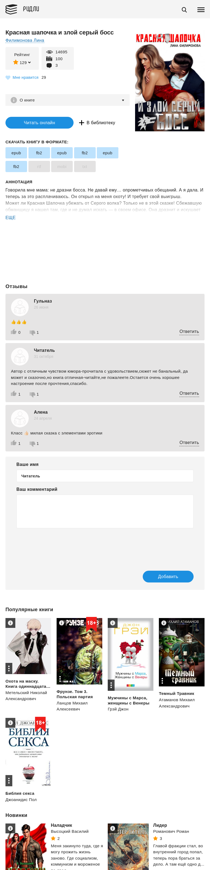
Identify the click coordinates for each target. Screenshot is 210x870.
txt (84, 166)
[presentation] (58, 545)
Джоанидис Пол (21, 799)
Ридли (31, 8)
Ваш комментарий (36, 489)
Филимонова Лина (24, 40)
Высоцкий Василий (70, 831)
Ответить (189, 331)
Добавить (168, 576)
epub (16, 152)
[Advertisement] (105, 243)
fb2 (39, 152)
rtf (39, 166)
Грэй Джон (118, 709)
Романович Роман (171, 831)
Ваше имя (27, 464)
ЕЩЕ (10, 217)
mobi (61, 166)
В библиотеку (101, 122)
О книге (27, 100)
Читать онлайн (39, 122)
